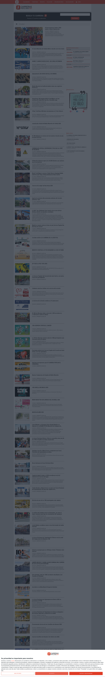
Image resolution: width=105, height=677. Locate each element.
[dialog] (52, 663)
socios (12, 660)
